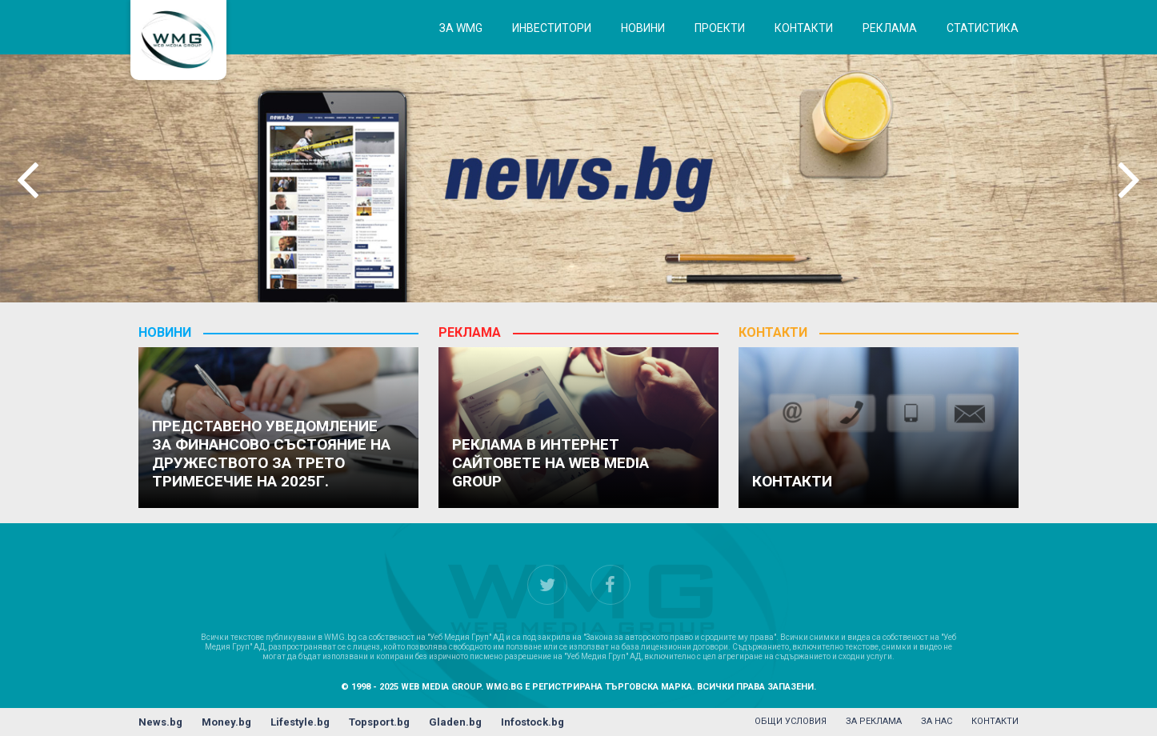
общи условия (791, 721)
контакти (995, 721)
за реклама (874, 721)
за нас (936, 721)
